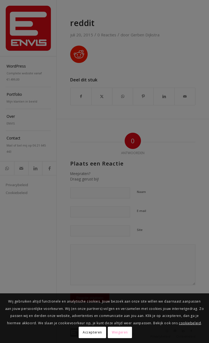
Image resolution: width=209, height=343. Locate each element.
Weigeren (120, 332)
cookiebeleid (190, 323)
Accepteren (92, 332)
